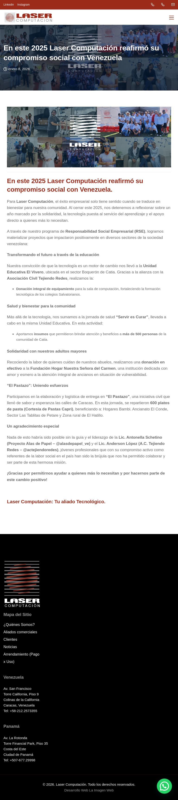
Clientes (10, 639)
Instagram (23, 4)
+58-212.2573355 (23, 711)
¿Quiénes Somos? (19, 625)
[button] (166, 790)
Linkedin (8, 4)
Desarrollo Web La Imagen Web (89, 790)
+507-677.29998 (22, 760)
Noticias (10, 647)
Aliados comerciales (20, 632)
